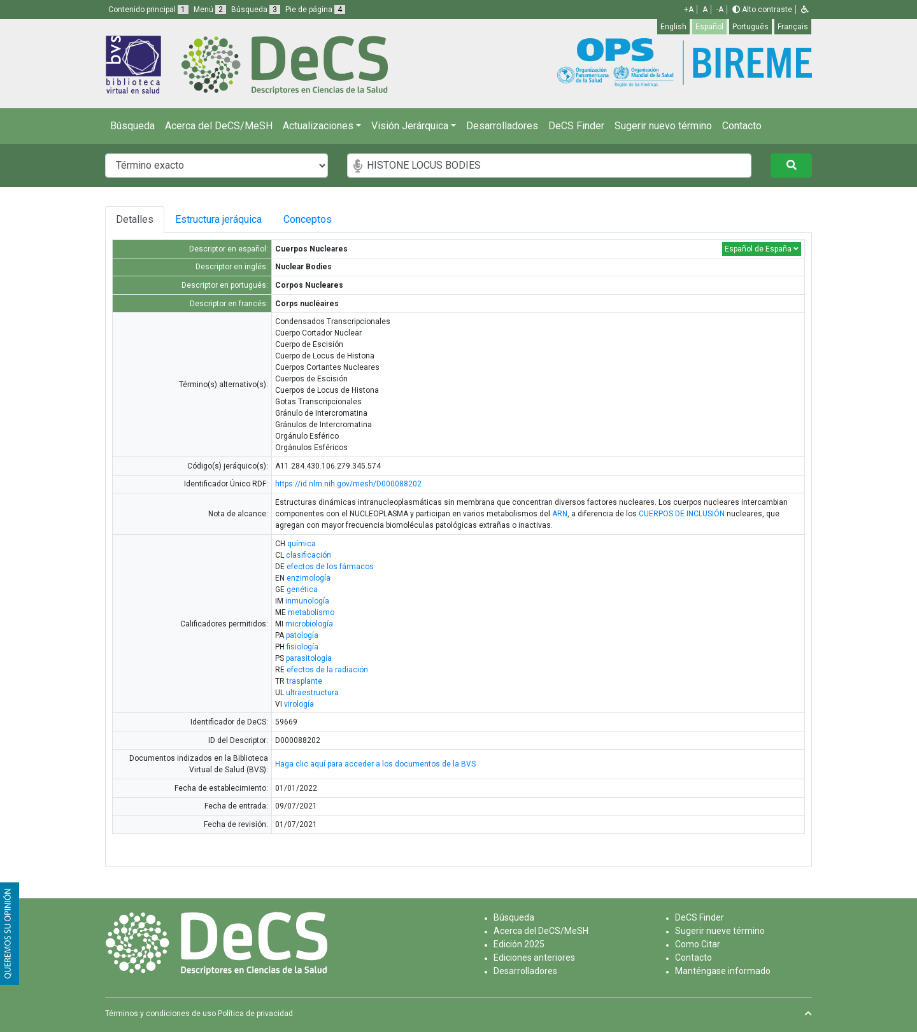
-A (719, 9)
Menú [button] (210, 9)
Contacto (742, 126)
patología (302, 635)
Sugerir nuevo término (663, 126)
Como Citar (697, 944)
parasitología (309, 658)
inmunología (307, 601)
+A (688, 9)
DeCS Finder (576, 126)
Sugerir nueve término (720, 931)
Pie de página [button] (315, 9)
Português (750, 26)
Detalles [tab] (134, 219)
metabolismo (311, 612)
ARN (559, 513)
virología (299, 704)
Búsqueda (132, 126)
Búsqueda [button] (255, 9)
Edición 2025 (519, 944)
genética (302, 589)
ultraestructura (312, 692)
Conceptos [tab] (312, 219)
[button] (805, 9)
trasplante (304, 681)
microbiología (309, 623)
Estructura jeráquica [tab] (218, 219)
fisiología (302, 646)
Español (709, 26)
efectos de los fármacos (330, 566)
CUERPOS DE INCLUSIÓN (682, 513)
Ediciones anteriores (534, 957)
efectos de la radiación (327, 669)
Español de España (762, 248)
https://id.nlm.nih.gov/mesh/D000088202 (348, 483)
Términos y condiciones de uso (160, 1013)
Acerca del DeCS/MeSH (219, 126)
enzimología (309, 578)
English (673, 26)
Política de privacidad (255, 1013)
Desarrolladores (502, 126)
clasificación (308, 555)
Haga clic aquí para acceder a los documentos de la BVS (375, 764)
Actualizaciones (318, 126)
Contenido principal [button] (148, 9)
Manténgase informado (723, 971)
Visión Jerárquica (409, 126)
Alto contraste (762, 9)
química (301, 543)
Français (793, 26)
